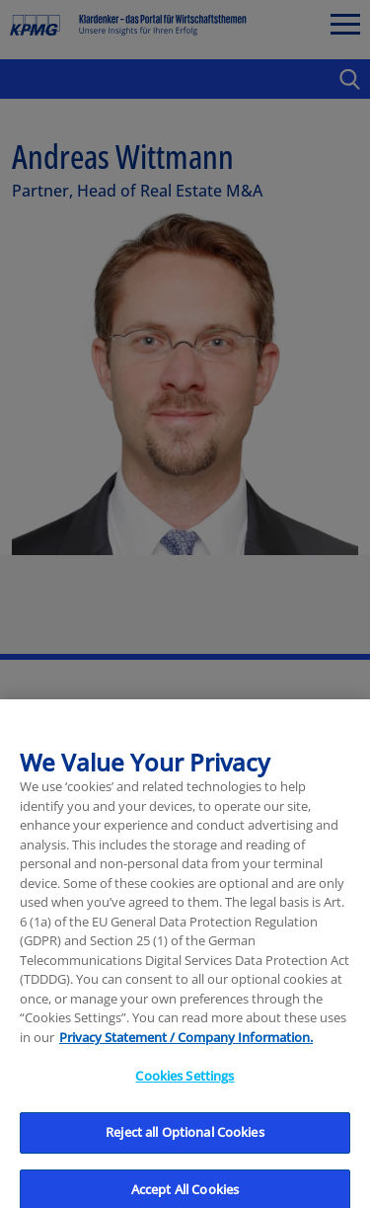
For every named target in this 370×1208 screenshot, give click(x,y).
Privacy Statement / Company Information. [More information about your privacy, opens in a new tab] (186, 1045)
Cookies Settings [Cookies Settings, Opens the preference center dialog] (184, 1083)
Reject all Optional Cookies (185, 1140)
